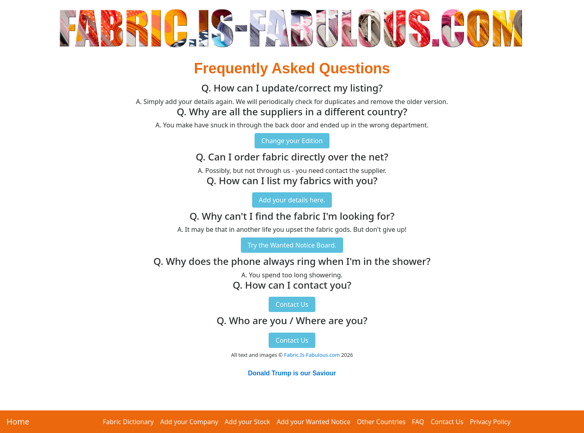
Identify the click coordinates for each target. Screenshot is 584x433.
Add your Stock (247, 421)
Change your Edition (292, 140)
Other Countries (381, 421)
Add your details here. (292, 200)
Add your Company (189, 421)
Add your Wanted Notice (313, 421)
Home (17, 421)
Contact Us (447, 421)
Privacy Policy (490, 421)
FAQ (418, 421)
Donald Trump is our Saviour (292, 373)
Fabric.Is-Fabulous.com (312, 354)
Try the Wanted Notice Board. (292, 245)
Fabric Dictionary (128, 421)
